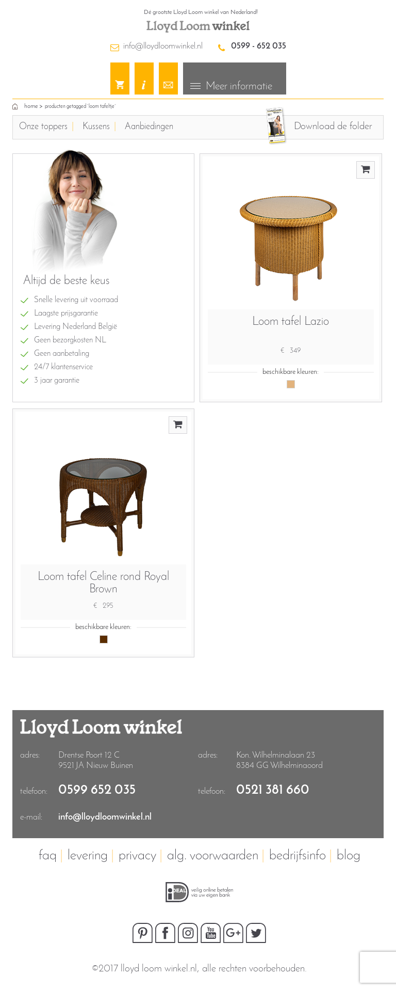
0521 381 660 (272, 790)
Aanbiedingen (149, 127)
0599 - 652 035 (258, 46)
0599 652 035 (97, 790)
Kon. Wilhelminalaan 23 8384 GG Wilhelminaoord (279, 760)
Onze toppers (43, 127)
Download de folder (333, 126)
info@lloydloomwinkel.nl (163, 46)
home (31, 106)
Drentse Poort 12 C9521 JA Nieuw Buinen (95, 760)
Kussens (96, 127)
